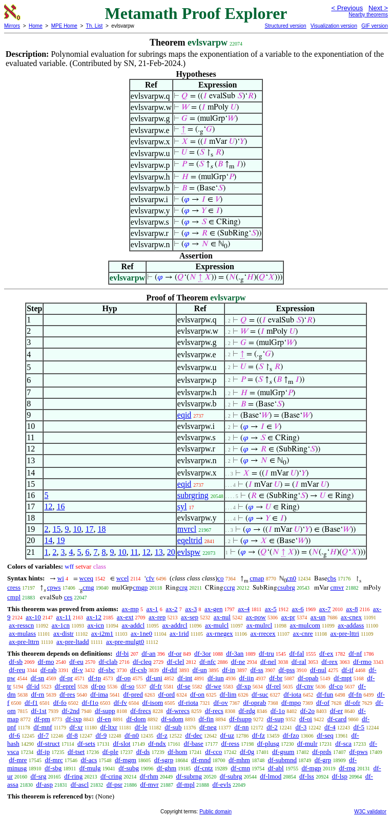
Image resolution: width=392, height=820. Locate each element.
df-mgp (311, 768)
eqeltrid (189, 540)
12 (48, 506)
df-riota (188, 702)
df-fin (206, 719)
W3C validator (370, 811)
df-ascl (80, 784)
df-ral (299, 661)
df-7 (43, 735)
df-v (77, 670)
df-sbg (53, 768)
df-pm (42, 719)
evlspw (188, 552)
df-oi (305, 719)
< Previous (347, 8)
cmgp (140, 587)
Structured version (285, 26)
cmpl (13, 597)
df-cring (111, 776)
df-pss (287, 670)
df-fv (120, 702)
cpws (54, 587)
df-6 (14, 735)
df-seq (325, 735)
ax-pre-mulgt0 (125, 641)
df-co (336, 686)
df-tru (266, 653)
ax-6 (298, 609)
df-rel (273, 686)
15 (56, 529)
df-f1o (90, 702)
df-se (184, 686)
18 (101, 529)
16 (60, 506)
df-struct (48, 743)
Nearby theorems (368, 14)
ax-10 (33, 617)
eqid (184, 415)
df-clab (107, 661)
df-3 (301, 727)
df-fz (258, 735)
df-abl (276, 768)
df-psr (114, 784)
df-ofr (352, 702)
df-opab (308, 678)
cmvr (337, 587)
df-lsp (339, 776)
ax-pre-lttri (345, 633)
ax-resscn (21, 625)
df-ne (238, 661)
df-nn (241, 727)
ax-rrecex (263, 633)
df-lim (228, 694)
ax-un (318, 617)
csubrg (286, 587)
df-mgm (125, 760)
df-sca (343, 743)
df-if (348, 670)
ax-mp (130, 609)
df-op (123, 678)
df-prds (322, 752)
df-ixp (74, 719)
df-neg (208, 727)
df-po (98, 686)
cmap (257, 578)
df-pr (66, 678)
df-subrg (231, 776)
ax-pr (288, 617)
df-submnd (282, 760)
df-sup (275, 719)
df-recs (214, 711)
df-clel (175, 661)
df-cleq (142, 661)
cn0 (291, 578)
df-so (128, 686)
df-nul (318, 670)
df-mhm (239, 760)
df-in (228, 670)
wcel (122, 578)
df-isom (152, 702)
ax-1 (152, 609)
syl (182, 506)
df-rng (347, 768)
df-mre (18, 760)
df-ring (73, 776)
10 (77, 529)
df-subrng (189, 776)
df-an (148, 653)
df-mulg (90, 768)
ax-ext (125, 617)
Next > (378, 8)
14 (48, 540)
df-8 (72, 735)
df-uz (227, 735)
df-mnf (42, 727)
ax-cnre (303, 633)
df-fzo (291, 735)
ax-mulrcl (259, 625)
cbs (331, 578)
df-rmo (362, 661)
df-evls (222, 784)
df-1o (278, 711)
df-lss (306, 776)
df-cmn (240, 768)
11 (134, 552)
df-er (336, 711)
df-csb (138, 670)
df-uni (154, 678)
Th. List (94, 26)
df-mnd (201, 760)
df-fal (296, 653)
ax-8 (352, 609)
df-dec (193, 735)
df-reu (17, 670)
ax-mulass (22, 633)
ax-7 (325, 609)
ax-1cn (61, 625)
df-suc (260, 694)
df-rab (48, 670)
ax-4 (244, 609)
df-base (193, 743)
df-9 (101, 735)
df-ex (326, 653)
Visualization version (334, 26)
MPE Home (64, 26)
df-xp (243, 686)
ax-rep (157, 617)
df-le (141, 727)
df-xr (75, 727)
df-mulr (307, 743)
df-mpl (185, 784)
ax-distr (63, 633)
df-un (200, 670)
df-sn (38, 678)
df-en (104, 719)
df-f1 (31, 702)
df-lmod (270, 776)
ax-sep (189, 617)
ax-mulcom (305, 625)
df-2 (272, 727)
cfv (150, 578)
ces (68, 597)
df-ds (143, 752)
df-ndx (157, 743)
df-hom (177, 752)
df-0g (247, 752)
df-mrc (54, 760)
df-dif (169, 670)
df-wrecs (178, 711)
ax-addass (351, 625)
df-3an (234, 653)
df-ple (110, 752)
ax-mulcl (217, 625)
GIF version (374, 26)
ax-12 (93, 617)
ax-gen (213, 609)
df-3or (202, 653)
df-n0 (132, 735)
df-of (322, 702)
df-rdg (247, 711)
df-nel (268, 661)
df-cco (213, 752)
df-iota (292, 694)
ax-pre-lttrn (24, 641)
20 (171, 552)
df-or (174, 653)
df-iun (216, 678)
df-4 (330, 727)
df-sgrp (164, 760)
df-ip (43, 752)
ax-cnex (351, 617)
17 (89, 529)
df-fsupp (240, 719)
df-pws (358, 752)
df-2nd (70, 711)
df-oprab (254, 702)
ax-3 (191, 609)
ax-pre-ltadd (72, 641)
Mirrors (12, 26)
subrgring (193, 495)
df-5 (358, 727)
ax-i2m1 (102, 633)
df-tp (94, 678)
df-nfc (207, 661)
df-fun (325, 694)
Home (36, 26)
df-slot (121, 743)
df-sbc (106, 670)
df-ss (257, 670)
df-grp (323, 760)
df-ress (230, 743)
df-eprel (65, 686)
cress (13, 587)
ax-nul (222, 617)
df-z (162, 735)
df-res (67, 694)
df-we (213, 686)
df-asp (44, 784)
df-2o (307, 711)
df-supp (105, 711)
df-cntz (203, 768)
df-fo (60, 702)
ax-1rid (179, 633)
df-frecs (140, 711)
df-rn (37, 694)
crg (183, 587)
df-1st (38, 711)
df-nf (355, 653)
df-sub (172, 727)
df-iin (246, 678)
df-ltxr (108, 727)
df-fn (355, 694)
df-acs (89, 760)
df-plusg (268, 743)
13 (159, 552)
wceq (86, 578)
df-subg (128, 768)
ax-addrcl (175, 625)
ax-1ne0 (141, 633)
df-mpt (343, 678)
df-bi (122, 653)
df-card (337, 719)
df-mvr (149, 784)
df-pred (133, 694)
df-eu (76, 661)
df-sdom (172, 719)
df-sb (16, 661)
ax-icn (96, 625)
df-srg (39, 776)
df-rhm (149, 776)
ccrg (229, 587)
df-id (33, 686)
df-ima (99, 694)
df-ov (221, 702)
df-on (197, 694)
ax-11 (63, 617)
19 (60, 540)
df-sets (86, 743)
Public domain (215, 811)
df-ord (166, 694)
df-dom (136, 719)
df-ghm (166, 768)
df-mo (46, 661)
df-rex (329, 661)
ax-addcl (133, 625)
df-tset (76, 752)
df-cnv (305, 686)
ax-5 (271, 609)
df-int (184, 678)
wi (60, 578)
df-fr (156, 686)
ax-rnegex (220, 633)
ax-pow (256, 617)
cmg (88, 587)
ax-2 (171, 609)
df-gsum (283, 752)
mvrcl (186, 529)
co (220, 578)
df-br (275, 678)
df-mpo (291, 702)
